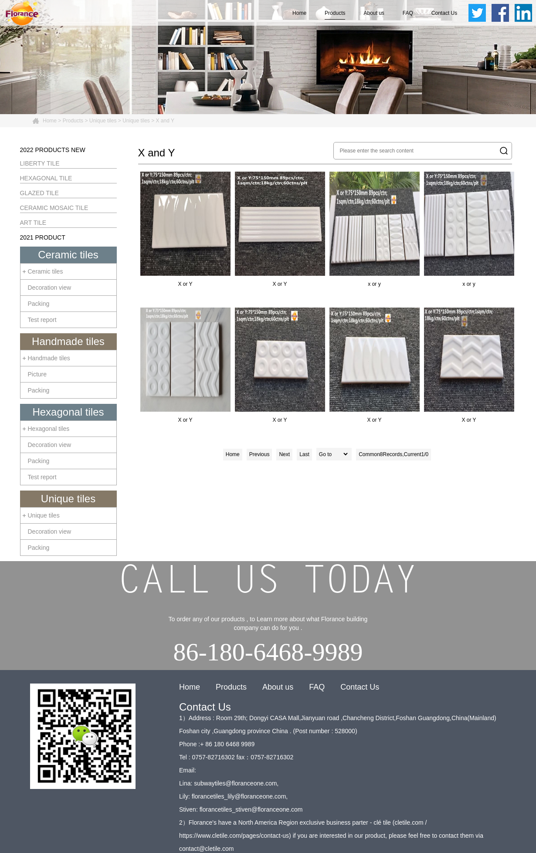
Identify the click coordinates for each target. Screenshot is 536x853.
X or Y (185, 229)
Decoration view (49, 287)
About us (373, 13)
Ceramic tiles (68, 255)
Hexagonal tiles (68, 412)
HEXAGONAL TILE (46, 178)
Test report (42, 319)
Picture (37, 374)
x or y (374, 229)
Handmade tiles (68, 341)
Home (299, 13)
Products (335, 13)
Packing (39, 303)
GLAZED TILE (39, 193)
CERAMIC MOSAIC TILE (54, 207)
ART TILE (33, 222)
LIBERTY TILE (40, 163)
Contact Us (444, 13)
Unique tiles (103, 121)
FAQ (408, 13)
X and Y (165, 121)
